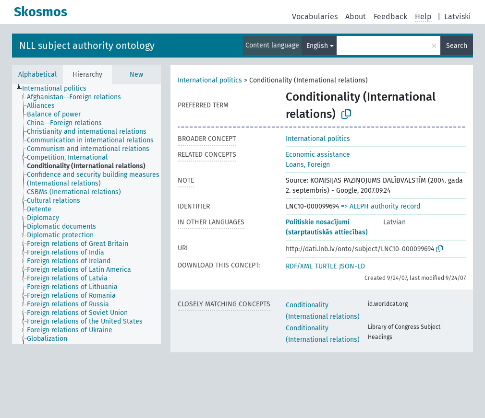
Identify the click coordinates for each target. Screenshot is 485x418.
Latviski (457, 16)
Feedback (390, 16)
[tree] (86, 214)
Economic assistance (318, 155)
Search (456, 46)
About (355, 16)
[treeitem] (58, 88)
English (317, 46)
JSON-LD (352, 266)
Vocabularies (315, 16)
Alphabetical (37, 74)
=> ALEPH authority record (380, 206)
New (136, 74)
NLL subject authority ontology (87, 45)
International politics (210, 80)
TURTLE (326, 266)
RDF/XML (299, 266)
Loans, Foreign (308, 165)
